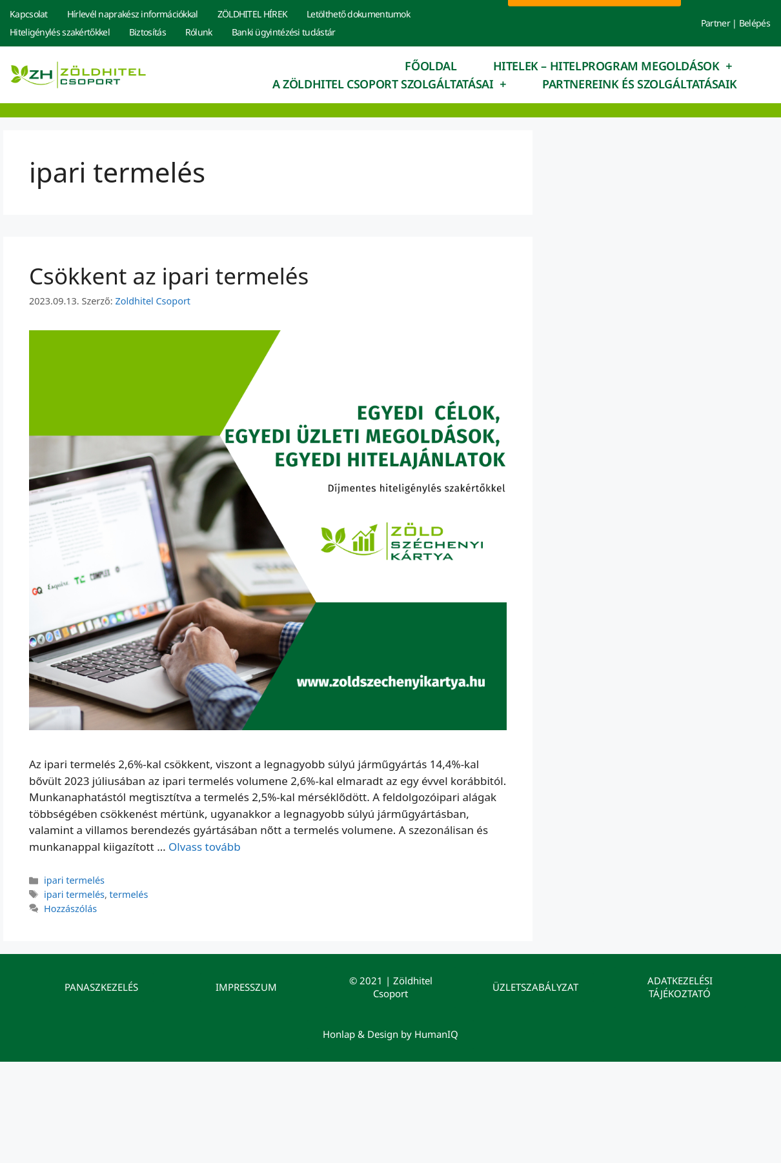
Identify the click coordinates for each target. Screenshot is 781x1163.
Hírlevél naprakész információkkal (132, 14)
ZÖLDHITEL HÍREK (253, 14)
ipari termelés (74, 880)
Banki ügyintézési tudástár (284, 32)
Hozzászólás (70, 908)
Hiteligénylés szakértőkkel (60, 32)
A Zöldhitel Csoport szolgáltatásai (389, 84)
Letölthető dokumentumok (358, 14)
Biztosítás (147, 32)
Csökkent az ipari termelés (169, 276)
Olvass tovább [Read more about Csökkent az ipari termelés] (204, 846)
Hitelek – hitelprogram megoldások (612, 66)
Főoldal (430, 66)
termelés (129, 894)
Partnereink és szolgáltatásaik (639, 84)
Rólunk (198, 32)
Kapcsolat (29, 14)
